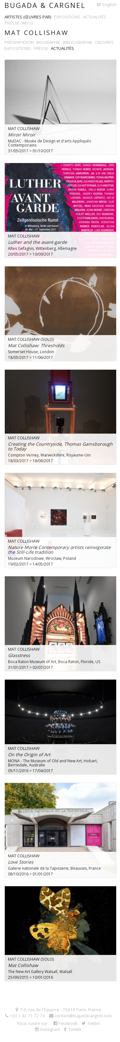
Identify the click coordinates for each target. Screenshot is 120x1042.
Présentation (19, 42)
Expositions (67, 17)
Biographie (48, 42)
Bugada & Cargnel (45, 5)
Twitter (91, 1023)
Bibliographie (78, 42)
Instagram (47, 1029)
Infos (28, 23)
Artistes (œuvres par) (27, 17)
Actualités (94, 17)
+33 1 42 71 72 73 (25, 1015)
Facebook (66, 1023)
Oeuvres (104, 42)
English (106, 4)
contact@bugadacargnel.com (80, 1015)
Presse (11, 23)
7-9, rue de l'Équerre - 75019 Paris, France (58, 1009)
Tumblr (73, 1029)
